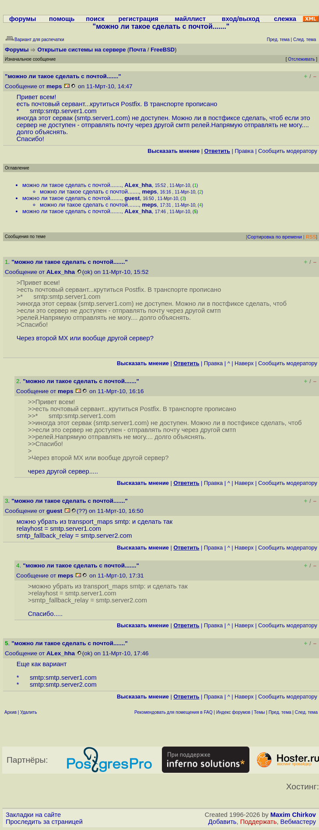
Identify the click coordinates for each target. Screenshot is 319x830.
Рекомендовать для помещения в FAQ (173, 712)
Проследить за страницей (44, 821)
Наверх (244, 363)
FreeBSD (163, 49)
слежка (285, 18)
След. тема (306, 712)
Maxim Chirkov (293, 814)
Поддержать (258, 821)
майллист (190, 18)
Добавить (222, 821)
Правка (244, 151)
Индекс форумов (233, 712)
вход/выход (240, 18)
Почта (137, 49)
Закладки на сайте (33, 814)
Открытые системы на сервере (82, 49)
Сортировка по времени (274, 236)
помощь (62, 18)
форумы (22, 18)
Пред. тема (280, 712)
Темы (259, 712)
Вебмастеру (298, 821)
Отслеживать (301, 59)
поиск (95, 18)
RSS (311, 236)
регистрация (138, 18)
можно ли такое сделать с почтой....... (71, 185)
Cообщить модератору (287, 151)
